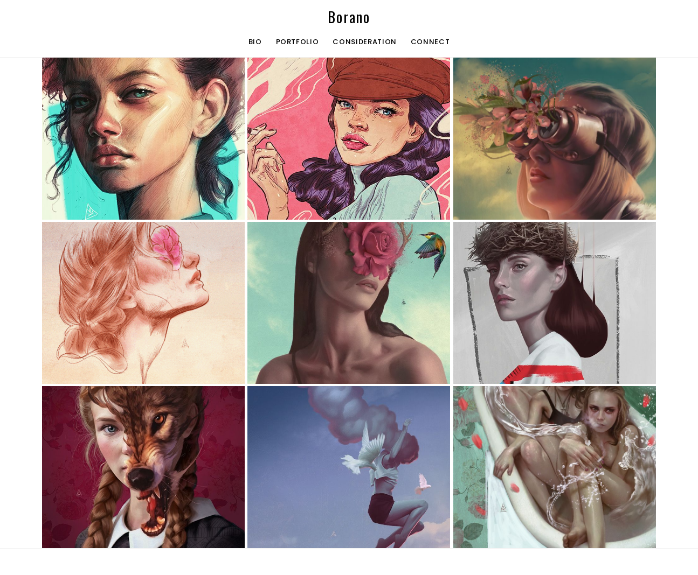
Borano (349, 17)
